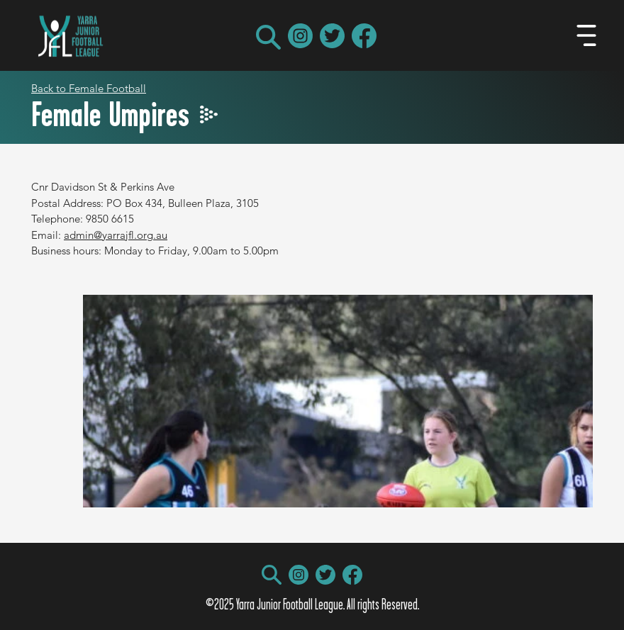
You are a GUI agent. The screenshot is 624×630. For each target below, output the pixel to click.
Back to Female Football (88, 88)
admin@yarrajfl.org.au (115, 235)
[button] (268, 37)
